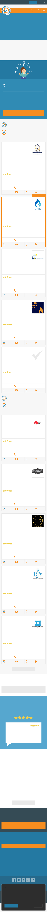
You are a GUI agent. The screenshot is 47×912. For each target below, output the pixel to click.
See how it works (23, 846)
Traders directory (30, 863)
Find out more (21, 137)
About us (4, 857)
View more (23, 669)
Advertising (5, 860)
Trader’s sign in (41, 6)
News (3, 869)
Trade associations (30, 857)
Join (33, 2)
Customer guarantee (31, 872)
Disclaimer (27, 866)
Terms (26, 869)
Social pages (5, 872)
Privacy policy (29, 860)
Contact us (5, 866)
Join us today (23, 825)
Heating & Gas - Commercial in (35, 769)
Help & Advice (6, 863)
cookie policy (26, 898)
